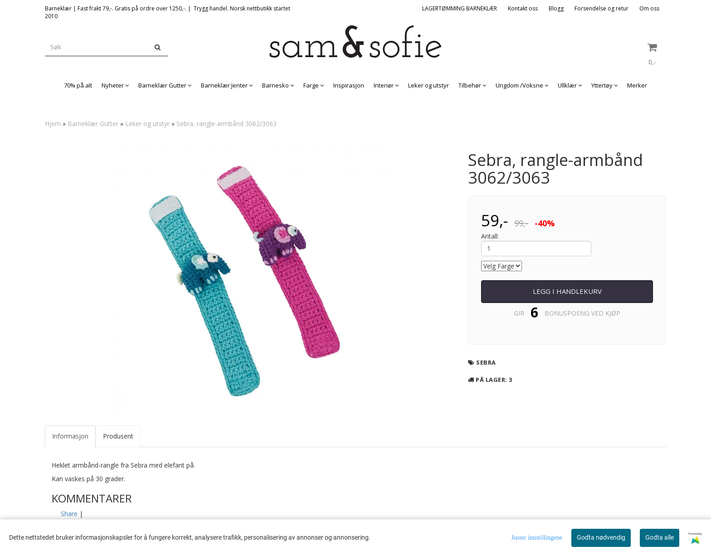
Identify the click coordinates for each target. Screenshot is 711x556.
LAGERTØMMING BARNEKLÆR (459, 8)
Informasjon (70, 436)
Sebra (486, 362)
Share (69, 513)
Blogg (556, 8)
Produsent (118, 436)
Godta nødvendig (601, 537)
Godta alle (659, 537)
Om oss (649, 8)
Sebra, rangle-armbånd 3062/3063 (226, 123)
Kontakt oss (523, 8)
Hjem (53, 123)
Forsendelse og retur (601, 8)
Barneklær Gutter (93, 123)
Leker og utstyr (147, 123)
